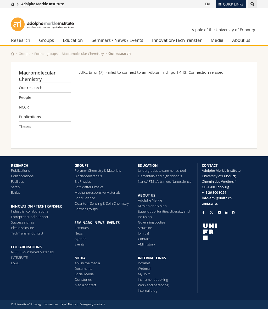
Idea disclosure (22, 227)
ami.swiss (210, 203)
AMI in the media (87, 263)
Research (20, 40)
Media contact (85, 285)
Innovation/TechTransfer (177, 40)
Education (73, 40)
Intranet (144, 263)
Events (80, 244)
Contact (144, 238)
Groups (46, 40)
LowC (15, 263)
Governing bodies (151, 222)
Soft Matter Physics (89, 187)
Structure (145, 227)
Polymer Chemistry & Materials (98, 170)
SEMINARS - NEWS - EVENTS (97, 222)
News (79, 233)
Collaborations (22, 176)
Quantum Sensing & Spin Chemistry (102, 203)
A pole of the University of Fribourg (223, 29)
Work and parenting (153, 285)
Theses (25, 126)
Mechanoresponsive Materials (97, 192)
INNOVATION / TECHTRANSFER (36, 206)
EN (207, 4)
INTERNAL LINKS (152, 258)
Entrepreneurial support (29, 216)
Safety (15, 187)
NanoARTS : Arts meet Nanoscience (164, 181)
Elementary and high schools (160, 176)
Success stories (22, 222)
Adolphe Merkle (150, 200)
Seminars (82, 227)
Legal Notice (68, 304)
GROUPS (81, 165)
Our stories (83, 279)
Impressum (51, 304)
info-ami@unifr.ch (217, 198)
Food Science (85, 198)
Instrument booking (153, 279)
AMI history (146, 244)
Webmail (144, 268)
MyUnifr (144, 274)
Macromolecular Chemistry (83, 53)
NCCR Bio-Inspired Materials (32, 252)
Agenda (80, 238)
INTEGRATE (19, 257)
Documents (83, 268)
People (25, 97)
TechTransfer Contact (27, 233)
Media (217, 40)
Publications (30, 116)
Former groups (46, 53)
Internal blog (147, 290)
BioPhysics (83, 181)
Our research (119, 53)
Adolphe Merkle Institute (42, 4)
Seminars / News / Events (117, 40)
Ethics (15, 192)
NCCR (24, 107)
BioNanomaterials (88, 176)
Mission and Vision (152, 205)
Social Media (84, 274)
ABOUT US (146, 195)
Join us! (143, 233)
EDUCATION (148, 165)
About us (241, 40)
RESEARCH (19, 165)
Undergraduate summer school (162, 170)
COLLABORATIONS (26, 247)
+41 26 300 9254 (214, 192)
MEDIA (80, 258)
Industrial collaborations (29, 211)
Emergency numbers (92, 304)
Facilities (17, 181)
